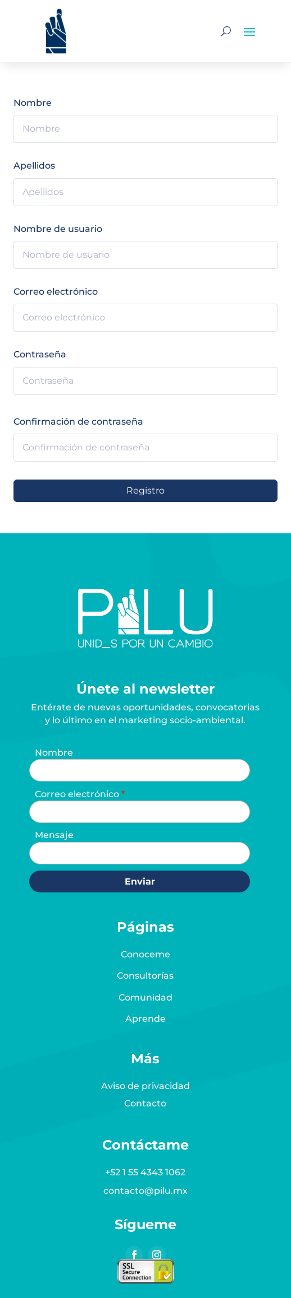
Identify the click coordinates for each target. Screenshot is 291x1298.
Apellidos (34, 165)
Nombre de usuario (57, 229)
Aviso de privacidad (145, 1086)
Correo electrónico (55, 291)
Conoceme (145, 954)
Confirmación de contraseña (78, 421)
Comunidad (145, 997)
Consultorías (145, 975)
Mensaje (54, 835)
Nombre (32, 102)
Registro (145, 490)
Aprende (145, 1018)
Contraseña (39, 354)
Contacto (145, 1103)
